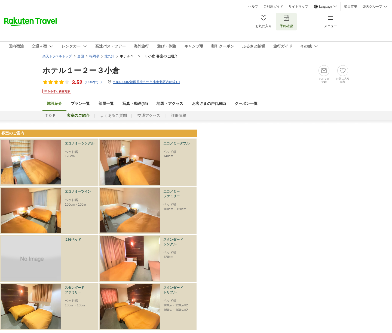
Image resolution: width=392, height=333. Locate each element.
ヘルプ (253, 6)
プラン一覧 (80, 104)
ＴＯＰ (50, 116)
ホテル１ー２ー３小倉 (81, 70)
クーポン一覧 (246, 104)
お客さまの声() (209, 104)
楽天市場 (350, 6)
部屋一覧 (106, 104)
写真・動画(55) (135, 104)
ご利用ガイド (273, 6)
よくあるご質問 (113, 116)
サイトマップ (298, 6)
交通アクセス (148, 116)
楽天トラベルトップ (57, 56)
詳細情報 (178, 116)
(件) (94, 82)
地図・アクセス (170, 104)
